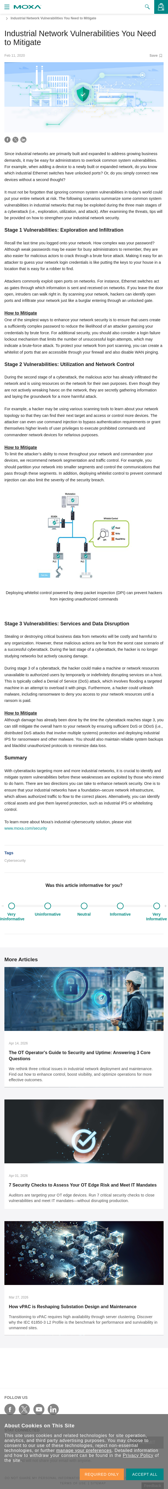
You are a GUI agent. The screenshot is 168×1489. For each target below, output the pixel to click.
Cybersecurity (15, 861)
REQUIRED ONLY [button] (102, 1474)
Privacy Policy (138, 1455)
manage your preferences (84, 1450)
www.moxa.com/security (25, 828)
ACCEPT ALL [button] (145, 1474)
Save (156, 56)
